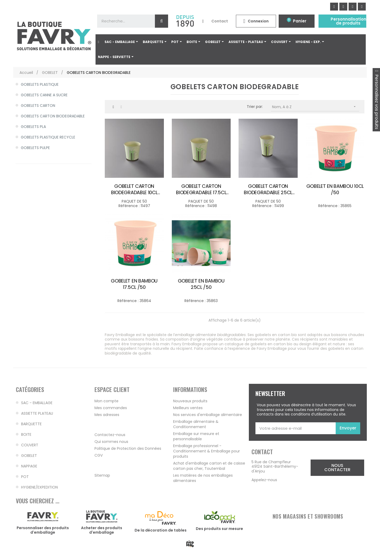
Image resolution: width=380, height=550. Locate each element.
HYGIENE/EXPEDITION (39, 487)
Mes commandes (110, 407)
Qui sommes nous (111, 441)
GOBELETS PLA (33, 126)
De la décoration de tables (161, 530)
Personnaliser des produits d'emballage (43, 530)
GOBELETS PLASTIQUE (40, 84)
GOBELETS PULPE (35, 147)
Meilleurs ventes (188, 407)
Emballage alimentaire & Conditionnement (195, 424)
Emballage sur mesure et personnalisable (196, 436)
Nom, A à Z (315, 106)
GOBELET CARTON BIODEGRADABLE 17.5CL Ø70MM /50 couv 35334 (201, 189)
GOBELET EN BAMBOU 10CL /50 (335, 189)
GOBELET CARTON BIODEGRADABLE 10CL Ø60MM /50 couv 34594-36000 (134, 189)
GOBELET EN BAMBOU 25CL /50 (201, 284)
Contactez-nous (109, 434)
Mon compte (106, 401)
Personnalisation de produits (348, 21)
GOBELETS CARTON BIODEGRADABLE (53, 116)
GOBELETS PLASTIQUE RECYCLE (48, 137)
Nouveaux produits (190, 401)
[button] (337, 468)
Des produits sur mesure (219, 528)
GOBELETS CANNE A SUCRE (44, 95)
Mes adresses (106, 414)
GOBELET (29, 455)
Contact (219, 21)
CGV (98, 455)
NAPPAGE (29, 466)
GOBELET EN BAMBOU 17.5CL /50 (134, 284)
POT (25, 476)
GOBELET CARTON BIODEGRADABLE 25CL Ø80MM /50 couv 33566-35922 (268, 189)
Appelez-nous (264, 479)
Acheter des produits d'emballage (101, 530)
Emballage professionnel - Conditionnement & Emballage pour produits (206, 451)
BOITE (26, 434)
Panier (299, 21)
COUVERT (29, 445)
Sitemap (102, 475)
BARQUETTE (31, 424)
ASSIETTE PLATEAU (37, 413)
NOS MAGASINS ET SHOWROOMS (308, 516)
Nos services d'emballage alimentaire (207, 414)
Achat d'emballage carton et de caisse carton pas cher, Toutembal (209, 466)
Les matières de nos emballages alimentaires (203, 478)
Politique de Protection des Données (127, 448)
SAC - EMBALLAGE (37, 402)
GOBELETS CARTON (38, 105)
